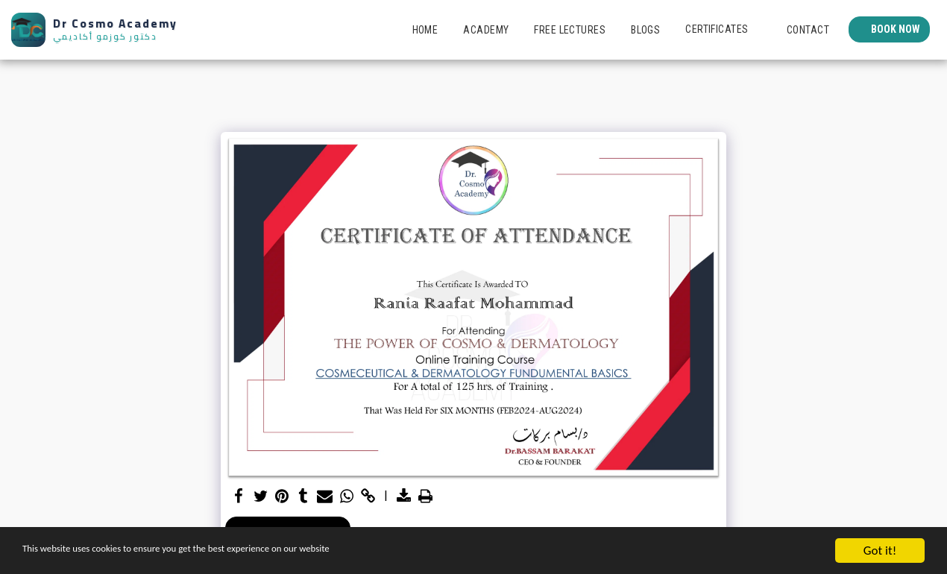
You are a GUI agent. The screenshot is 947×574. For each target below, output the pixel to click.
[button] (723, 29)
